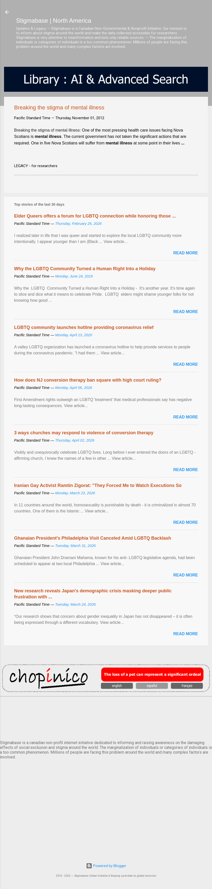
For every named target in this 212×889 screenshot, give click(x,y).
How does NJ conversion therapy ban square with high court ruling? (87, 380)
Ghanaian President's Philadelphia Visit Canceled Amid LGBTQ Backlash (92, 538)
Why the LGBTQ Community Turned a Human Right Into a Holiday (85, 268)
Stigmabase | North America (53, 20)
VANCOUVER (106, 717)
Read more (185, 253)
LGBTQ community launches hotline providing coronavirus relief (84, 327)
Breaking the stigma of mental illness (47, 130)
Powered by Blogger (106, 866)
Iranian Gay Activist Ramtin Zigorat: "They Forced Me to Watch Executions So (98, 485)
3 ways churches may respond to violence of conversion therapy (83, 432)
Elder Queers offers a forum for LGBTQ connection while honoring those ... (95, 216)
